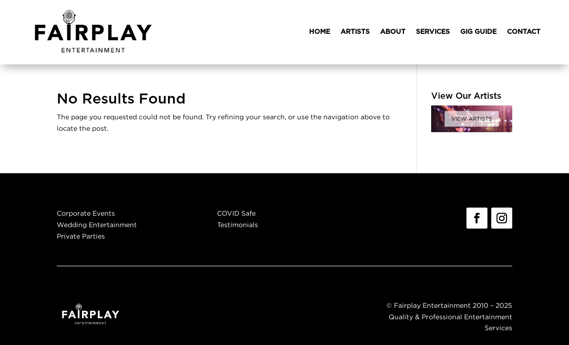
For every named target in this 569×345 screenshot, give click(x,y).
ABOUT (392, 32)
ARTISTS (355, 32)
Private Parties (81, 236)
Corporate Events (86, 213)
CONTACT (523, 32)
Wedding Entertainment (97, 224)
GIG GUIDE (478, 32)
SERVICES (433, 32)
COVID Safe (236, 213)
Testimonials (237, 224)
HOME (319, 32)
